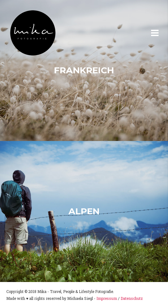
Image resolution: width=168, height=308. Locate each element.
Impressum (106, 298)
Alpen (84, 211)
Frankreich (84, 70)
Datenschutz (132, 298)
